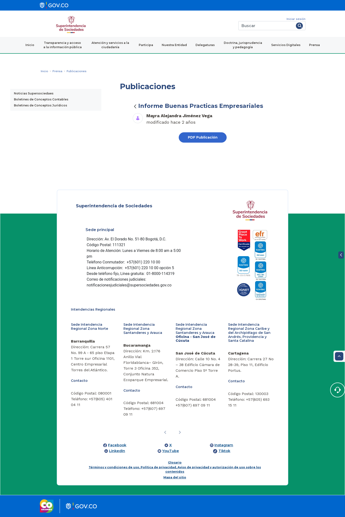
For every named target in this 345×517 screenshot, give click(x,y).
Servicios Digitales (285, 45)
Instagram (223, 445)
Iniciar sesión (296, 19)
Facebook (117, 445)
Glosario (175, 462)
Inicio (29, 45)
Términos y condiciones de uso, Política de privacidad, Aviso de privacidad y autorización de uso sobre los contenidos (175, 469)
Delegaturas (205, 45)
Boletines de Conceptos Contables (41, 99)
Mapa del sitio (174, 477)
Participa (146, 45)
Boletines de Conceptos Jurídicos (40, 105)
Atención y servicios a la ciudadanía (110, 45)
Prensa (314, 45)
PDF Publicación (203, 137)
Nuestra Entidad (174, 45)
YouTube (170, 451)
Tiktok (224, 451)
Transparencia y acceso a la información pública (62, 45)
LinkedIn (117, 451)
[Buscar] (266, 25)
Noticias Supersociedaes (33, 93)
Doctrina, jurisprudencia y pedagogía (243, 45)
